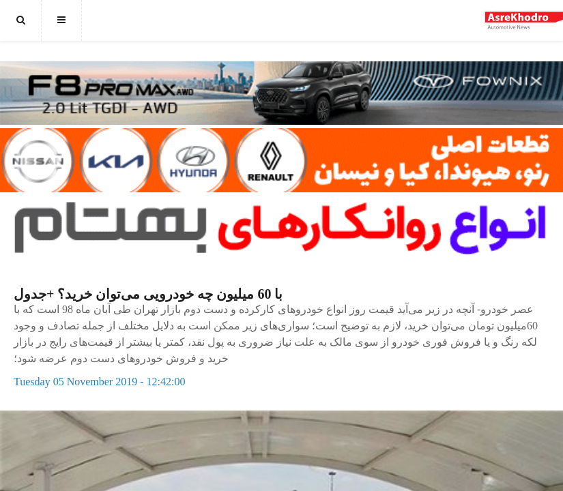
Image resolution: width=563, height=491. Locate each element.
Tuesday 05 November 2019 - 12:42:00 (99, 381)
